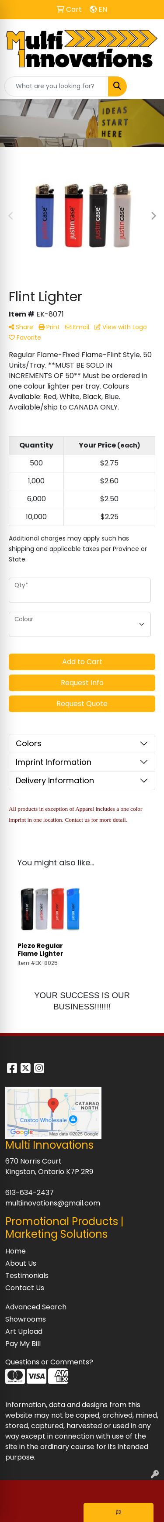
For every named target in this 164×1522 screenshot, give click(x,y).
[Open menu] (146, 86)
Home (15, 1251)
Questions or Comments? (49, 1362)
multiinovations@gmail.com (52, 1203)
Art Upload (23, 1331)
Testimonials (27, 1276)
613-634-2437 (29, 1193)
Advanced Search (35, 1307)
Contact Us (24, 1288)
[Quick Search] (56, 86)
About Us (20, 1263)
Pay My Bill (23, 1344)
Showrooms (25, 1319)
